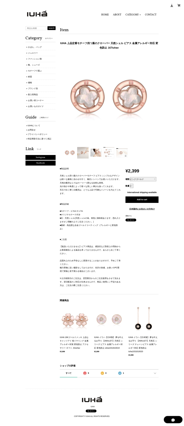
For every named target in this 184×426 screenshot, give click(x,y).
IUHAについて (34, 125)
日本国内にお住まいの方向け (142, 209)
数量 (127, 186)
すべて (69, 373)
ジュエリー (33, 53)
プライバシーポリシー (37, 134)
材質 (30, 77)
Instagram (40, 157)
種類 (127, 179)
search (51, 28)
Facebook (40, 163)
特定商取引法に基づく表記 (39, 139)
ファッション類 (35, 59)
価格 (30, 82)
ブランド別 (33, 88)
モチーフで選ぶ (35, 71)
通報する (128, 216)
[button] (133, 14)
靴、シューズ (34, 65)
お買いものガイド (36, 106)
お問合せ (32, 130)
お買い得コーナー (36, 100)
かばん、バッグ (35, 47)
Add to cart (142, 199)
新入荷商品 (33, 94)
